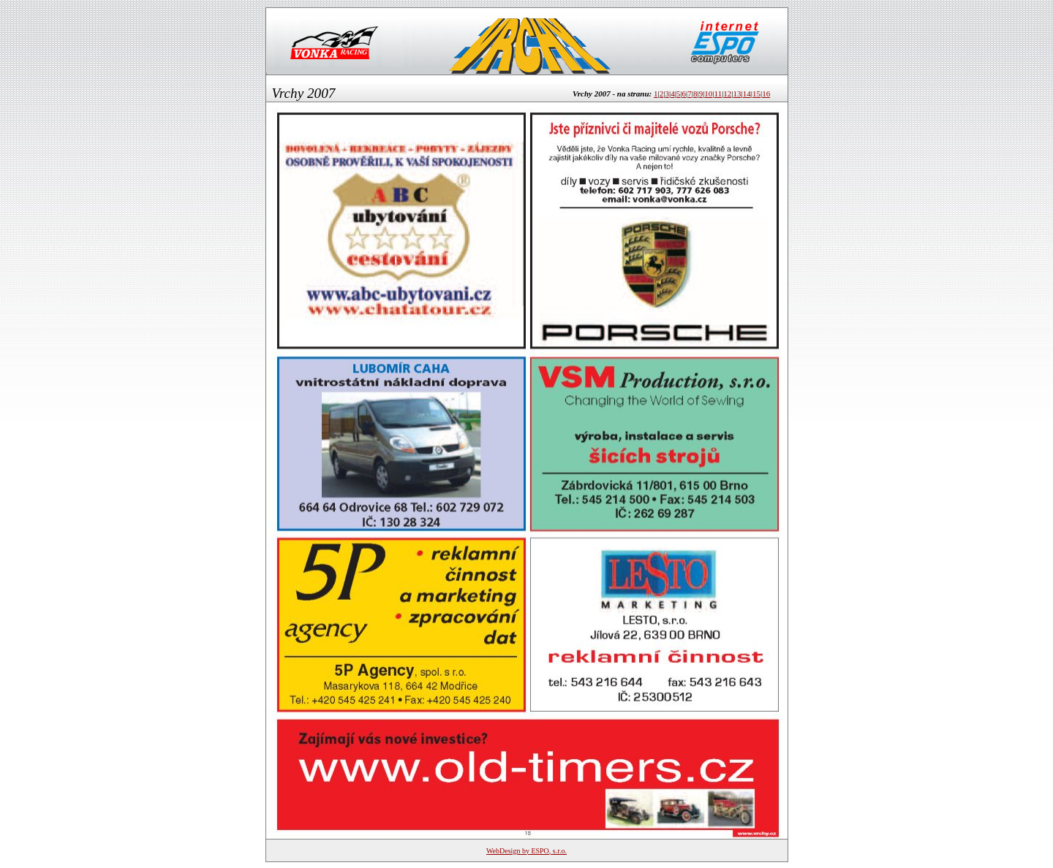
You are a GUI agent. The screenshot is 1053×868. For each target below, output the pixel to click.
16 (766, 93)
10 (708, 93)
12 (727, 93)
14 (747, 93)
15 (756, 93)
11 (718, 93)
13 (737, 93)
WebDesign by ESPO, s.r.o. (526, 851)
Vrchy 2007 (304, 93)
